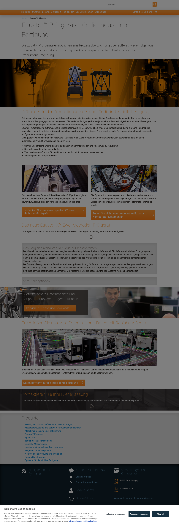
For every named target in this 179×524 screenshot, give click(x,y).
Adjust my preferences (115, 521)
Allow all (160, 521)
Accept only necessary (139, 521)
